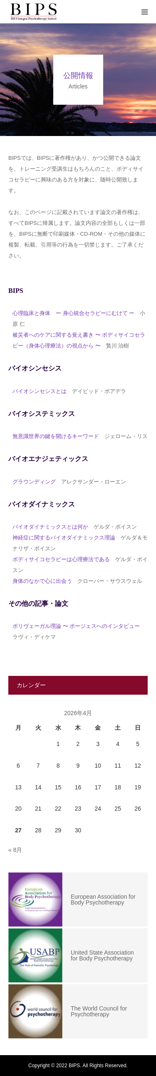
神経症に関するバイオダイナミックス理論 (63, 537)
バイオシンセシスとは (39, 391)
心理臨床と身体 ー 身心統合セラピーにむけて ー (73, 313)
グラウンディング (34, 482)
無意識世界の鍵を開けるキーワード (55, 436)
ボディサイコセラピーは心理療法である (61, 559)
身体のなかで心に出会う (42, 581)
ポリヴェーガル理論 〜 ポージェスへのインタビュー (76, 626)
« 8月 (15, 850)
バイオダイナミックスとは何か (50, 527)
